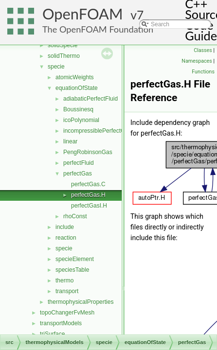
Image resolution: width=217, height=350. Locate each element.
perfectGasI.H (89, 205)
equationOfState (76, 88)
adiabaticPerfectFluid (90, 98)
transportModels (61, 323)
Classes (203, 50)
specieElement (74, 259)
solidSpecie (62, 45)
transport (66, 291)
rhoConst (75, 216)
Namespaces (196, 61)
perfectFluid (78, 162)
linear (70, 141)
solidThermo (64, 55)
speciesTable (72, 269)
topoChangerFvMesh (67, 312)
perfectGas (77, 173)
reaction (65, 237)
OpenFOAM (82, 14)
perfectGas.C (88, 184)
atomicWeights (74, 77)
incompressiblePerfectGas (97, 130)
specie (56, 66)
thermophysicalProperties (80, 301)
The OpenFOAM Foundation (97, 29)
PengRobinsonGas (87, 152)
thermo (64, 280)
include (64, 227)
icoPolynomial (81, 120)
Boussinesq (78, 109)
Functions (203, 72)
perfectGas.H (88, 195)
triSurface (52, 334)
